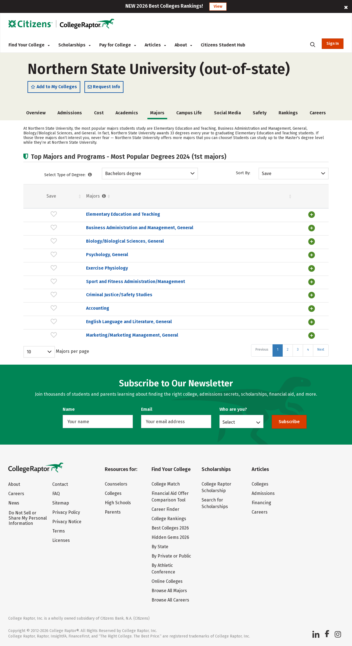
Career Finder (165, 509)
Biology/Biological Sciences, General (83, 246)
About (183, 45)
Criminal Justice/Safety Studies (77, 298)
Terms (58, 531)
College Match (166, 484)
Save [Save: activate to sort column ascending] (30, 196)
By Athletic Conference (163, 569)
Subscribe (289, 421)
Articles (155, 45)
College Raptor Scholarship (216, 487)
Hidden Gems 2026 (170, 537)
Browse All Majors (169, 590)
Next (320, 352)
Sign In (332, 43)
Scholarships (74, 45)
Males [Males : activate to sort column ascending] (280, 196)
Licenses (61, 540)
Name (69, 409)
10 (29, 354)
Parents (113, 512)
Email (146, 409)
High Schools (118, 502)
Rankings (288, 113)
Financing (261, 502)
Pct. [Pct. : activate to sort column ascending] (248, 196)
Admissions (69, 113)
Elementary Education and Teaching (81, 214)
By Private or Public (171, 556)
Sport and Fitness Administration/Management (93, 285)
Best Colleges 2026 (170, 528)
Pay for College (117, 45)
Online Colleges (167, 581)
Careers (318, 113)
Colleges (113, 493)
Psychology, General (65, 259)
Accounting (55, 311)
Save (266, 173)
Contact (60, 484)
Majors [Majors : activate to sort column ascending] (54, 196)
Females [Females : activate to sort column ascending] (216, 196)
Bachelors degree (123, 173)
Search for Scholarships (215, 503)
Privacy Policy (66, 512)
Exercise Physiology (65, 272)
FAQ (56, 493)
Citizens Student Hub (223, 45)
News (13, 503)
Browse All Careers (170, 600)
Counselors (116, 484)
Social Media (227, 113)
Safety (259, 113)
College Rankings (169, 518)
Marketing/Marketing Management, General (90, 338)
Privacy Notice (66, 521)
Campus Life (189, 113)
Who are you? (233, 409)
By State (160, 546)
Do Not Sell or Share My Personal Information (28, 518)
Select (228, 422)
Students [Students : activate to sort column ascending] (172, 196)
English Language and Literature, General (87, 325)
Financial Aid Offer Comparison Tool (170, 497)
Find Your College (29, 45)
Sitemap (60, 503)
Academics (127, 113)
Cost (99, 113)
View (218, 6)
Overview (36, 113)
